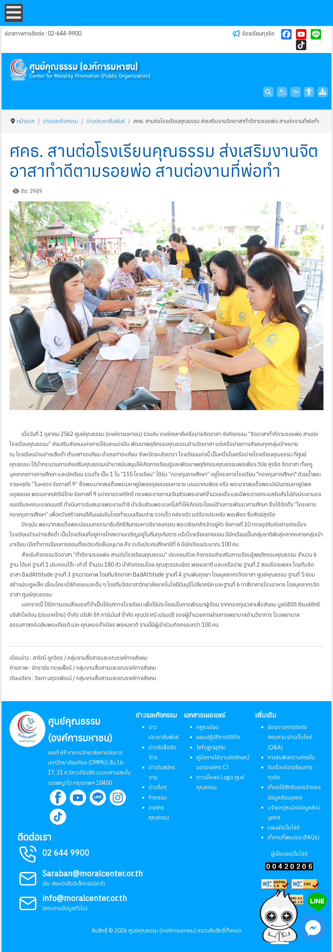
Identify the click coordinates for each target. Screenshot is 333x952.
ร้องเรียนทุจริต (258, 33)
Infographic (211, 747)
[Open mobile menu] (14, 13)
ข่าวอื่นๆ (157, 787)
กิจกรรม (158, 797)
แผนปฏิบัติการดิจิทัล (218, 737)
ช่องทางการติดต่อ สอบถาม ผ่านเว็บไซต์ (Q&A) (290, 737)
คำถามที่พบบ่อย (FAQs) (293, 837)
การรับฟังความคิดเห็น (291, 757)
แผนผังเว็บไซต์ (284, 827)
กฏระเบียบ (207, 727)
